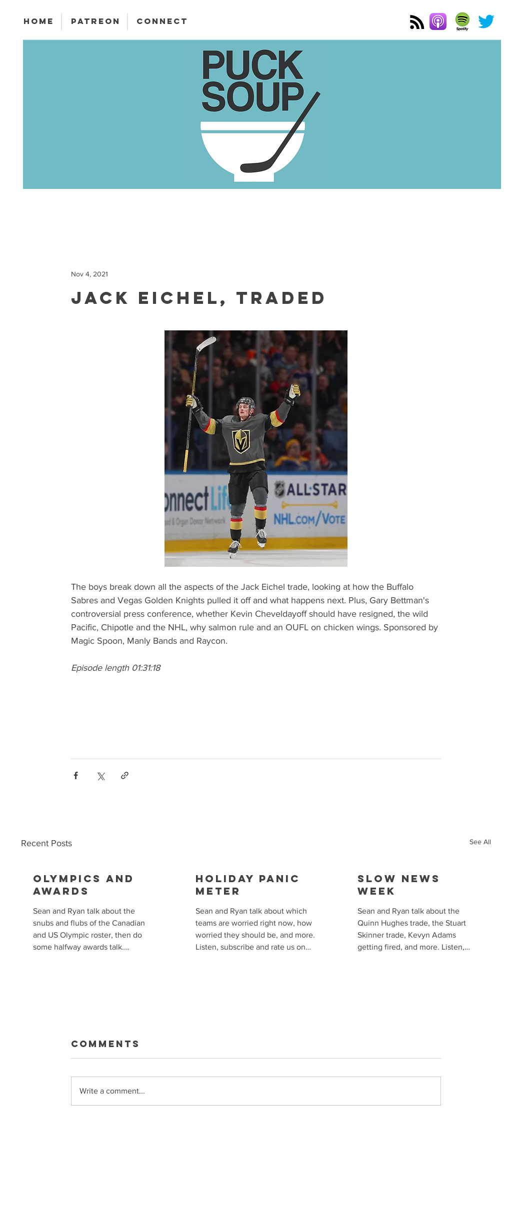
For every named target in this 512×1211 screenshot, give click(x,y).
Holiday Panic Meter (248, 884)
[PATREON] (96, 21)
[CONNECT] (162, 21)
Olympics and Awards (83, 884)
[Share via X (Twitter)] (100, 775)
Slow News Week (399, 884)
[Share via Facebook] (75, 775)
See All (480, 842)
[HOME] (38, 21)
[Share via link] (125, 775)
